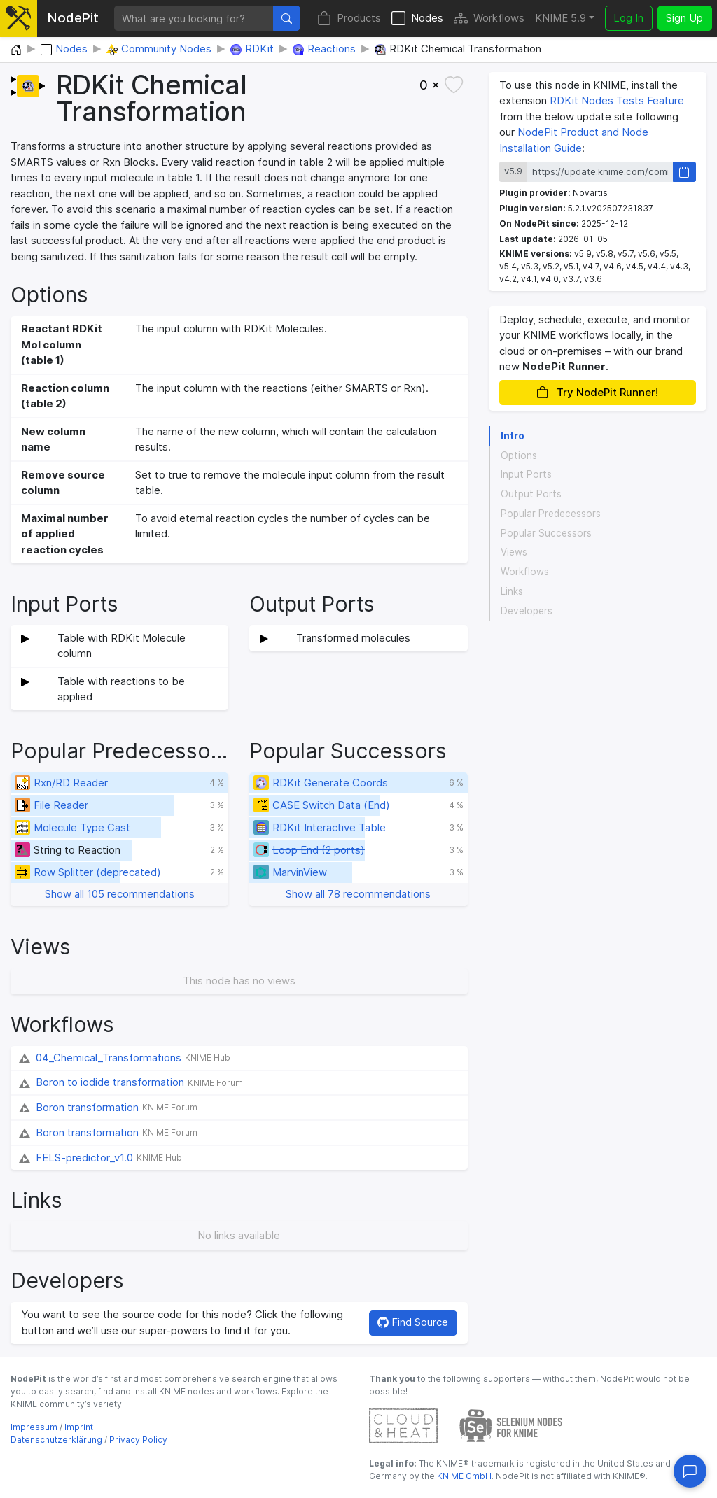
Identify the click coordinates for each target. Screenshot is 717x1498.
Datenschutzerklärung (56, 1439)
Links (512, 591)
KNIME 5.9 (560, 17)
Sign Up (684, 17)
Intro (512, 435)
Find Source (412, 1322)
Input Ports (526, 474)
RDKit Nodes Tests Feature (617, 100)
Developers (526, 610)
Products (349, 18)
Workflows (489, 18)
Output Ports (531, 494)
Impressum (34, 1427)
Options (519, 455)
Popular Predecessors (551, 513)
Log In (628, 17)
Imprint (78, 1427)
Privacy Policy (138, 1439)
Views (514, 552)
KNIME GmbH (463, 1476)
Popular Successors (546, 533)
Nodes (417, 18)
